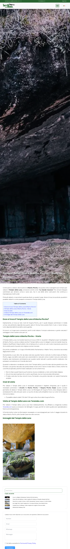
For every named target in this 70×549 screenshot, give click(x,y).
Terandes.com (7, 407)
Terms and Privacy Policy (28, 543)
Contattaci (41, 1)
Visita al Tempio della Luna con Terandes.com (18, 312)
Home (4, 280)
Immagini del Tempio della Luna (14, 314)
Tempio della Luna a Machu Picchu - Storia (17, 308)
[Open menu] (57, 6)
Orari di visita (8, 310)
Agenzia (64, 1)
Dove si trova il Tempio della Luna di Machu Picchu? (20, 307)
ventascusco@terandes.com (12, 1)
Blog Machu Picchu (13, 280)
